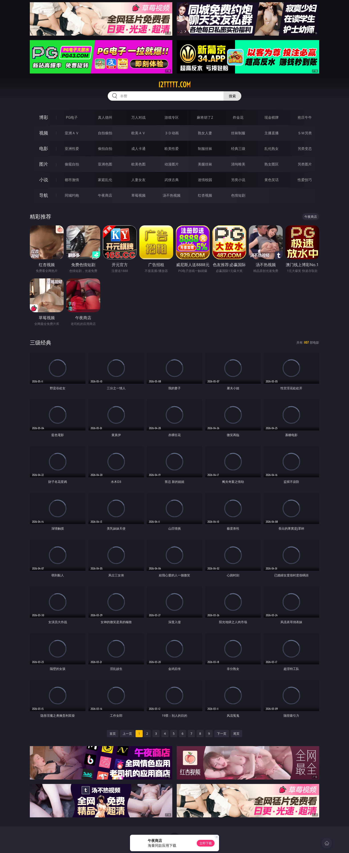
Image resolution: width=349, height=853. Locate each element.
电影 (43, 148)
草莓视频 (138, 195)
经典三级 (238, 148)
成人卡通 (138, 148)
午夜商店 (105, 195)
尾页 (236, 733)
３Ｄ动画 (171, 133)
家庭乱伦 (105, 179)
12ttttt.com (174, 84)
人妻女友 (138, 179)
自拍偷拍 (105, 133)
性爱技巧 (305, 179)
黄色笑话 (271, 179)
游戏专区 (171, 117)
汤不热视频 (172, 195)
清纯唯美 (238, 164)
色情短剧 (238, 195)
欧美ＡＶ (138, 133)
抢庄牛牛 (305, 117)
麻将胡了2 (205, 117)
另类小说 (238, 179)
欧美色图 (138, 164)
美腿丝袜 (205, 164)
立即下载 (205, 843)
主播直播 (271, 133)
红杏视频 (205, 195)
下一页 (221, 733)
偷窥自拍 (72, 164)
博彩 (43, 117)
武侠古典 (171, 179)
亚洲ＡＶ (72, 133)
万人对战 (138, 117)
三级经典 (40, 342)
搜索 (232, 96)
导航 (43, 195)
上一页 (127, 733)
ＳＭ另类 (305, 133)
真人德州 (105, 117)
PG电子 (72, 117)
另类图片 (305, 164)
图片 (43, 164)
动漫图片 (171, 164)
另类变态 (305, 148)
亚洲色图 (105, 164)
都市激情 (72, 179)
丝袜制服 (238, 133)
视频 (43, 133)
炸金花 (238, 117)
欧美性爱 (171, 148)
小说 (43, 180)
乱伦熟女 (271, 148)
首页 (113, 733)
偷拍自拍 (105, 148)
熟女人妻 (205, 133)
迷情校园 (205, 179)
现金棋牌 (271, 117)
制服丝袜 (205, 148)
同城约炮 (72, 195)
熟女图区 (271, 164)
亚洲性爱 (72, 148)
